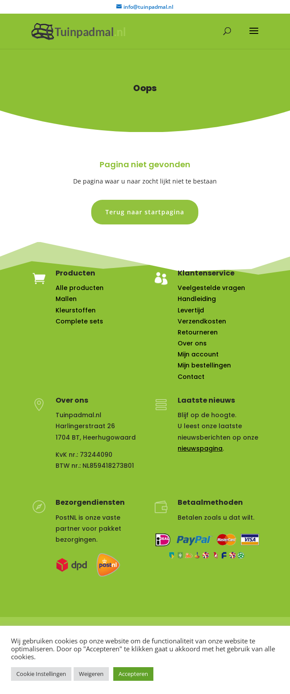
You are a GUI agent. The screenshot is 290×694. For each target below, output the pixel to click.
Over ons (192, 343)
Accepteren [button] (133, 674)
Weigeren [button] (91, 674)
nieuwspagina (200, 448)
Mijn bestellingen (204, 365)
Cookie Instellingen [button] (41, 674)
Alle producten (80, 287)
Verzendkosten (202, 321)
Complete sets (79, 321)
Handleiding (197, 298)
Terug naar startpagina (144, 212)
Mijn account (198, 354)
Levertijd (191, 310)
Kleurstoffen (76, 310)
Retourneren (198, 332)
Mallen (66, 298)
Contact (191, 376)
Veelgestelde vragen (211, 287)
